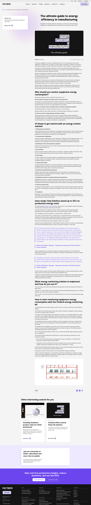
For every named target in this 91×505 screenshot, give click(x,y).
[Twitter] (82, 390)
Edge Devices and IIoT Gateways (28, 500)
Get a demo (84, 4)
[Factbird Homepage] (7, 4)
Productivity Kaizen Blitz (44, 493)
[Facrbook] (77, 390)
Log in (75, 1)
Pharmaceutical (59, 496)
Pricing (75, 490)
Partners (75, 496)
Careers (75, 493)
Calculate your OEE (53, 479)
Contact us (76, 494)
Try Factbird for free (39, 479)
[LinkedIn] (79, 390)
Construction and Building (61, 498)
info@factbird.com (6, 496)
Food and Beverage (60, 490)
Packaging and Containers (61, 493)
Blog (3, 9)
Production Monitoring (43, 501)
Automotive (58, 499)
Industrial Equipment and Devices (63, 494)
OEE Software (42, 500)
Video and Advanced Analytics (45, 503)
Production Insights (26, 490)
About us (75, 491)
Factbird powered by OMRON (28, 503)
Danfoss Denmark (49, 206)
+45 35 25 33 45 (6, 500)
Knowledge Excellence (26, 493)
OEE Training (41, 490)
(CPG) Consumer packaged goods (63, 491)
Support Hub (76, 503)
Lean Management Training (44, 491)
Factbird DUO (24, 501)
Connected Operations (26, 491)
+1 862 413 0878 (6, 503)
